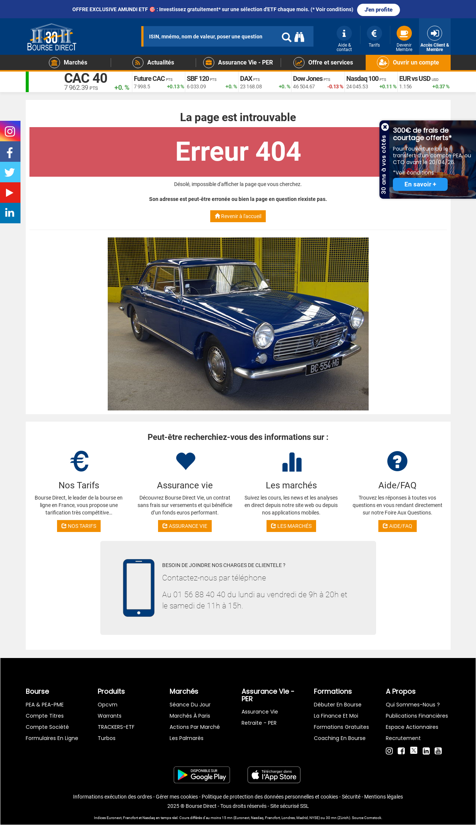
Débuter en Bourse (338, 704)
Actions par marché (195, 727)
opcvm (107, 704)
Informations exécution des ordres (112, 797)
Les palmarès (187, 738)
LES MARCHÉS (291, 526)
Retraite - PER (259, 723)
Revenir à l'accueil (238, 216)
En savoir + (420, 184)
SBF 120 (198, 78)
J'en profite (379, 9)
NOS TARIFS (79, 526)
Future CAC (149, 78)
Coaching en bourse (340, 738)
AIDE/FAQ (397, 526)
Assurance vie (260, 711)
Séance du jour (190, 704)
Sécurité (351, 797)
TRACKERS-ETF (116, 727)
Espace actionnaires (412, 727)
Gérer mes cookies (177, 797)
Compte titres (45, 715)
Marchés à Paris (190, 715)
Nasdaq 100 (362, 78)
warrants (110, 715)
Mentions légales (383, 797)
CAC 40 (86, 78)
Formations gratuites (341, 727)
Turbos (107, 738)
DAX (246, 78)
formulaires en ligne (52, 738)
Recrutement (403, 738)
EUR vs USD (415, 78)
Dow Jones (307, 78)
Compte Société (47, 727)
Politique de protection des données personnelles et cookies (270, 797)
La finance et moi (336, 715)
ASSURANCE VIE (185, 526)
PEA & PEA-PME (45, 704)
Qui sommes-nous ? (413, 704)
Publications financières (417, 715)
